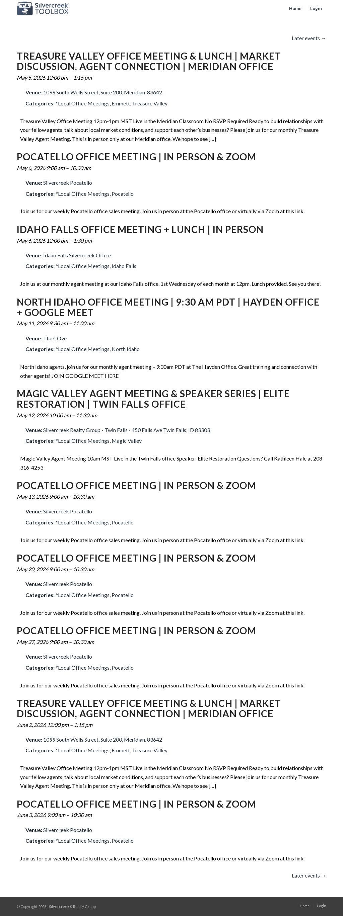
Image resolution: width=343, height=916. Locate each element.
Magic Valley (127, 440)
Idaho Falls (124, 266)
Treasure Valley (149, 103)
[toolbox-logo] (43, 8)
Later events (309, 38)
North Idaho (126, 349)
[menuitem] (295, 8)
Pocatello (123, 193)
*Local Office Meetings (83, 103)
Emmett (121, 103)
